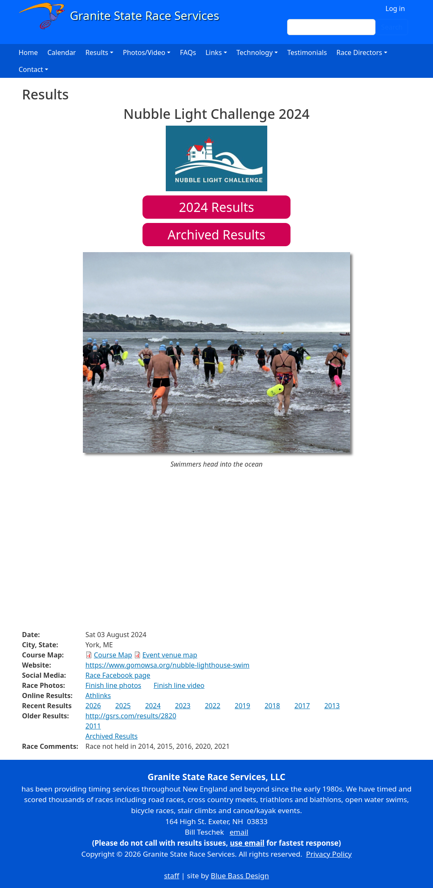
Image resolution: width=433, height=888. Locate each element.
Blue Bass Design (240, 875)
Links (214, 52)
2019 (242, 705)
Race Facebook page (117, 675)
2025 (123, 705)
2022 (212, 705)
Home (28, 52)
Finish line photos (113, 685)
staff (171, 875)
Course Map (113, 655)
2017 (302, 705)
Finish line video (178, 685)
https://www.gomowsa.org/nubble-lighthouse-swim (167, 665)
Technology (254, 52)
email (239, 832)
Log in (395, 8)
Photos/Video (144, 52)
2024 (153, 705)
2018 (272, 705)
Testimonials (307, 52)
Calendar (61, 52)
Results (216, 207)
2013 (332, 705)
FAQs (188, 52)
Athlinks (98, 695)
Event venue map (170, 655)
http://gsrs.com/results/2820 (130, 715)
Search (392, 27)
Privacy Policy (329, 854)
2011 (93, 726)
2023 (183, 705)
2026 (93, 705)
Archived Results (216, 234)
